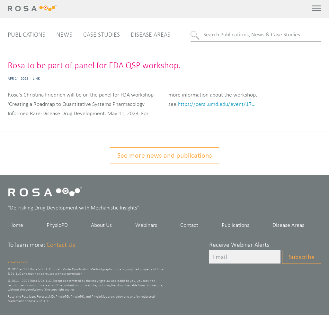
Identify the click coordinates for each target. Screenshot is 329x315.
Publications (26, 34)
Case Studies (101, 34)
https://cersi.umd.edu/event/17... (216, 104)
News (64, 34)
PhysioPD (57, 225)
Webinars (146, 225)
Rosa (34, 8)
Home (16, 225)
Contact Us (61, 244)
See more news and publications (164, 155)
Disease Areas (150, 34)
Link (36, 78)
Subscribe (302, 256)
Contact (189, 225)
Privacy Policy (17, 262)
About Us (101, 225)
